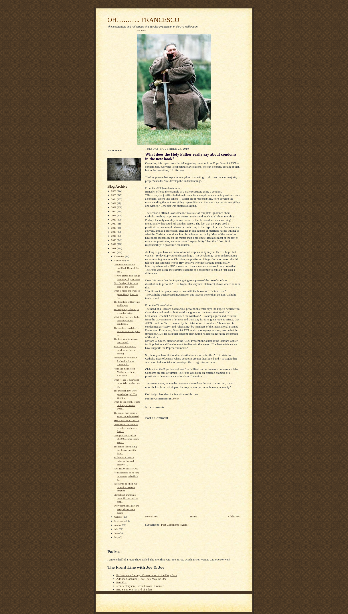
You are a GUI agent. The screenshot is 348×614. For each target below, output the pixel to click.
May (116, 537)
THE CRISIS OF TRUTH (126, 420)
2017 (114, 223)
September (120, 521)
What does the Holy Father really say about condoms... (127, 320)
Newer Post (151, 516)
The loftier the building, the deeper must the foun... (125, 450)
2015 (114, 231)
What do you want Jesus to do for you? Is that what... (127, 405)
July (116, 529)
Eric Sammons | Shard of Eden (134, 589)
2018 (114, 219)
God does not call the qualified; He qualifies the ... (126, 268)
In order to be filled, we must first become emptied (125, 487)
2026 (114, 191)
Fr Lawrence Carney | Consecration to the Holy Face (146, 575)
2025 (114, 195)
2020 (114, 211)
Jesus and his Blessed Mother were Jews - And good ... (125, 372)
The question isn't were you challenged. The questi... (125, 394)
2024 (114, 199)
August (118, 525)
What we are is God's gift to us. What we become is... (127, 383)
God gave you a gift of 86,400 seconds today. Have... (126, 439)
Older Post (234, 516)
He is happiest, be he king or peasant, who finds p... (126, 476)
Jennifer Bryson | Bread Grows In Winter (140, 586)
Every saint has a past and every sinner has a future (126, 509)
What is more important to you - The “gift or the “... (127, 294)
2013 (114, 240)
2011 (114, 248)
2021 (114, 207)
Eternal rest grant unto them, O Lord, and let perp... (126, 498)
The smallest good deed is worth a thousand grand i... (127, 331)
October (118, 516)
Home (193, 516)
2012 (114, 244)
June (116, 533)
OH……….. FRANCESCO (143, 19)
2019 (114, 215)
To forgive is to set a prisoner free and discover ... (124, 461)
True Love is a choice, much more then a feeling (125, 350)
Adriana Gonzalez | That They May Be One (141, 578)
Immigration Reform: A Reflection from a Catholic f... (125, 361)
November (119, 260)
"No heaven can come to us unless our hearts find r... (126, 428)
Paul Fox (121, 582)
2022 (114, 203)
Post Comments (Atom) (175, 524)
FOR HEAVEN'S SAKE (126, 468)
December (119, 256)
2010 (114, 252)
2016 (114, 228)
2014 (114, 235)
